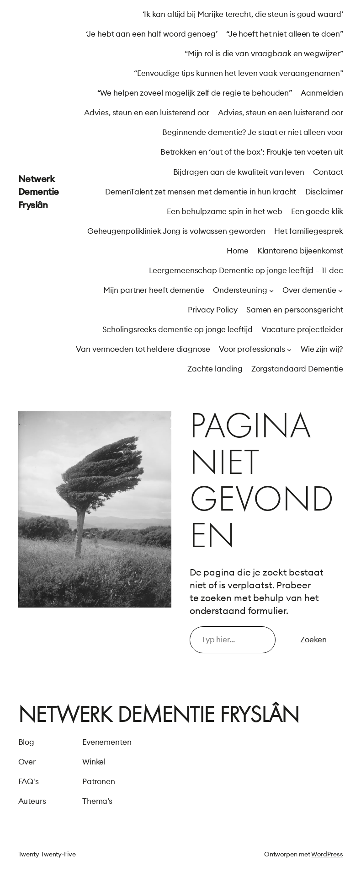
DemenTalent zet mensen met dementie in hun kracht (200, 192)
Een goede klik (317, 211)
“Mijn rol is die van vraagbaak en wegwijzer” (264, 53)
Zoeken (313, 640)
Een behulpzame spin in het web (224, 211)
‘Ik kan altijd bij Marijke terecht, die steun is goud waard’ (243, 14)
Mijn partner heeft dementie (153, 290)
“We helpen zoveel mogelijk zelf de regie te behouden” (194, 93)
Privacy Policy (213, 310)
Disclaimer (324, 192)
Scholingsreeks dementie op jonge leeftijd (177, 329)
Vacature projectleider (302, 329)
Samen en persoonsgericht (294, 310)
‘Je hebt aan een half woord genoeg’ (152, 34)
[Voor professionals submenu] (289, 349)
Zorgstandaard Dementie (297, 369)
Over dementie (309, 290)
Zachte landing (215, 369)
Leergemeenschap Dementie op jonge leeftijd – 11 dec (246, 270)
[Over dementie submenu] (340, 290)
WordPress (327, 854)
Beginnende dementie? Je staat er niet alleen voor (252, 132)
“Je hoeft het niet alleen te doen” (284, 34)
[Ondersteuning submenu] (271, 290)
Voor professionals (252, 349)
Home (238, 251)
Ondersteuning (240, 290)
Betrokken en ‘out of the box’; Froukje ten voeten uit (251, 152)
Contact (328, 172)
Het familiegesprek (308, 231)
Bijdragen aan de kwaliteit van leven (238, 172)
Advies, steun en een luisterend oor (146, 113)
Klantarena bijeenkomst (300, 251)
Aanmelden (322, 93)
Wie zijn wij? (322, 349)
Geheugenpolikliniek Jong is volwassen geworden (176, 231)
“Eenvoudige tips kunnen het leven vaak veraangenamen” (238, 73)
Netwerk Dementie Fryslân (38, 191)
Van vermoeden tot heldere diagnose (143, 349)
